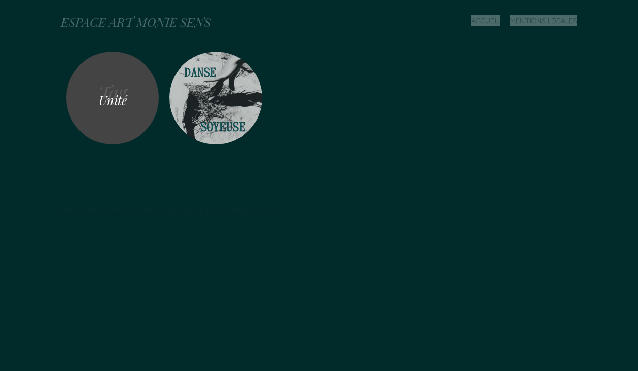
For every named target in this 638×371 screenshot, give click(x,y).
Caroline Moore (250, 211)
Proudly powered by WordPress (114, 211)
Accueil (485, 20)
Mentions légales (543, 20)
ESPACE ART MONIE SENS (136, 21)
